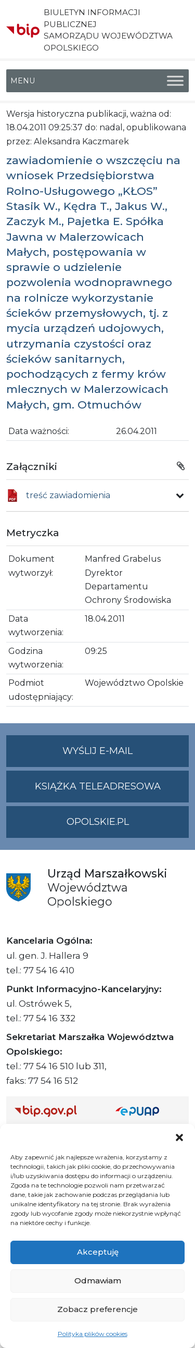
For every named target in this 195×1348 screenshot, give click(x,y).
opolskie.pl (98, 821)
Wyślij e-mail (125, 755)
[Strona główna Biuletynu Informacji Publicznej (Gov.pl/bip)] (56, 1110)
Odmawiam (97, 1280)
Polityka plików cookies (92, 1334)
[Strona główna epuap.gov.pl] (148, 1110)
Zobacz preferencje (97, 1309)
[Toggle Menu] (175, 80)
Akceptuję (98, 1252)
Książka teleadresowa (98, 786)
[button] (179, 1137)
